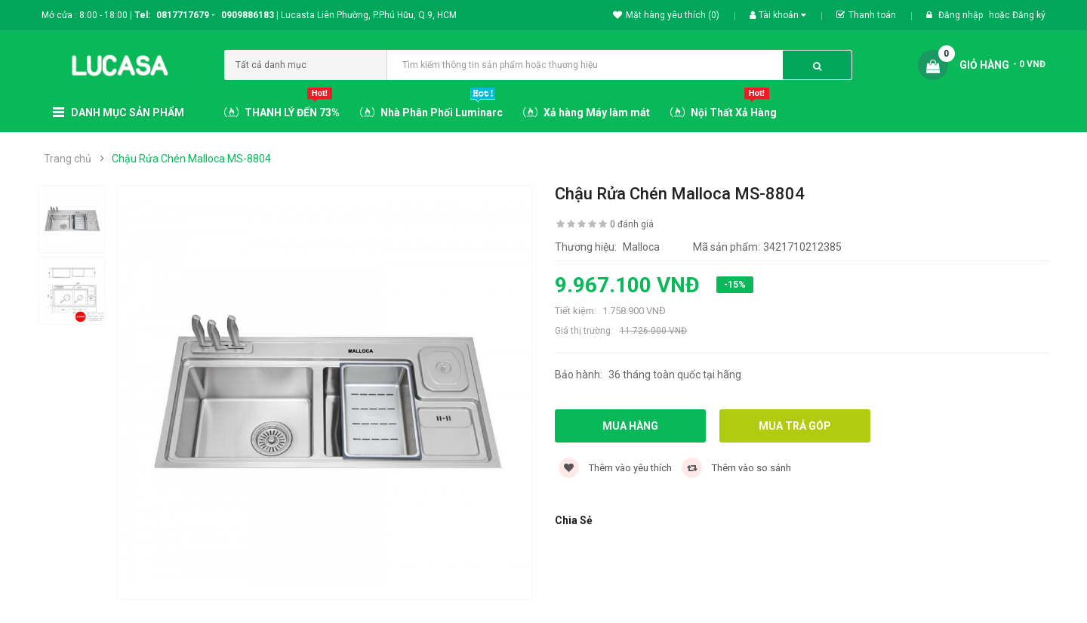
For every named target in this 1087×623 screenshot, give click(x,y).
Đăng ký (1028, 15)
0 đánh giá (632, 224)
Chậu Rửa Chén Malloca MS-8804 (191, 158)
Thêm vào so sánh (736, 467)
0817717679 (182, 15)
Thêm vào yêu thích (615, 467)
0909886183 (250, 15)
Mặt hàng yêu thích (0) (666, 15)
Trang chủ (67, 158)
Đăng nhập (961, 15)
